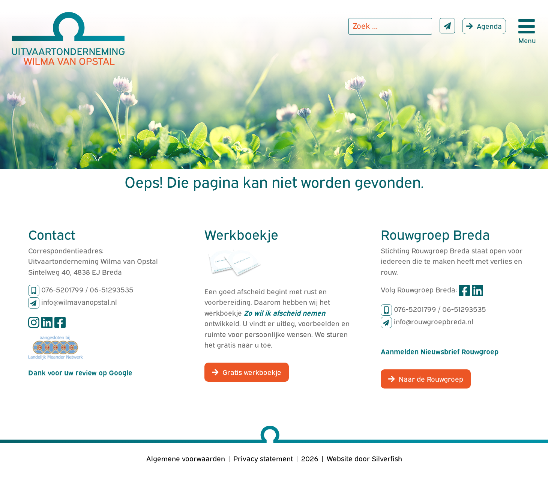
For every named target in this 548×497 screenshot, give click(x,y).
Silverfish (387, 458)
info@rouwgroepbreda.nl (433, 321)
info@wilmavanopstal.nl (79, 301)
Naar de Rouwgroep (431, 378)
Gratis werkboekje (251, 372)
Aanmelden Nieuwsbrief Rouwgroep (439, 351)
